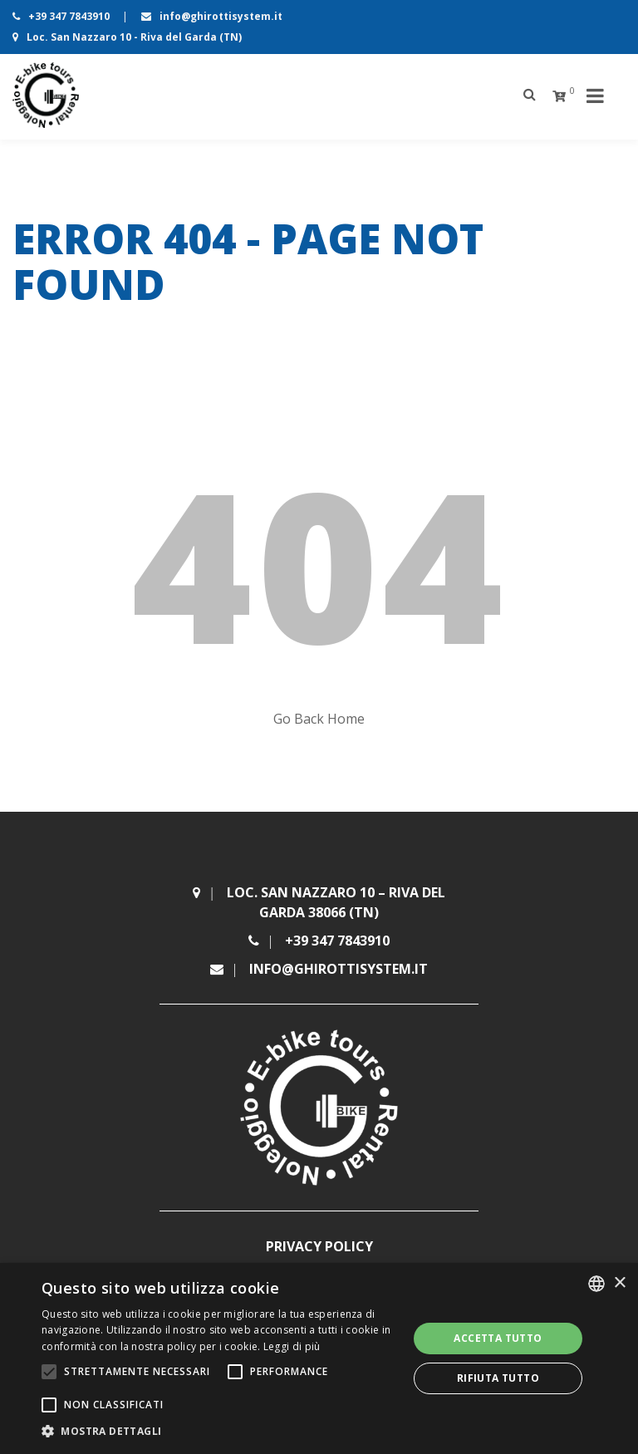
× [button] (619, 1283)
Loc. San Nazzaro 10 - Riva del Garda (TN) (127, 37)
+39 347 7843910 (62, 16)
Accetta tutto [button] (498, 1338)
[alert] (319, 1358)
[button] (219, 1432)
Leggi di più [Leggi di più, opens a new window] (292, 1346)
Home (28, 328)
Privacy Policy (319, 1246)
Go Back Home (319, 719)
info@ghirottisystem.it (211, 16)
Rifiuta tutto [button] (498, 1378)
